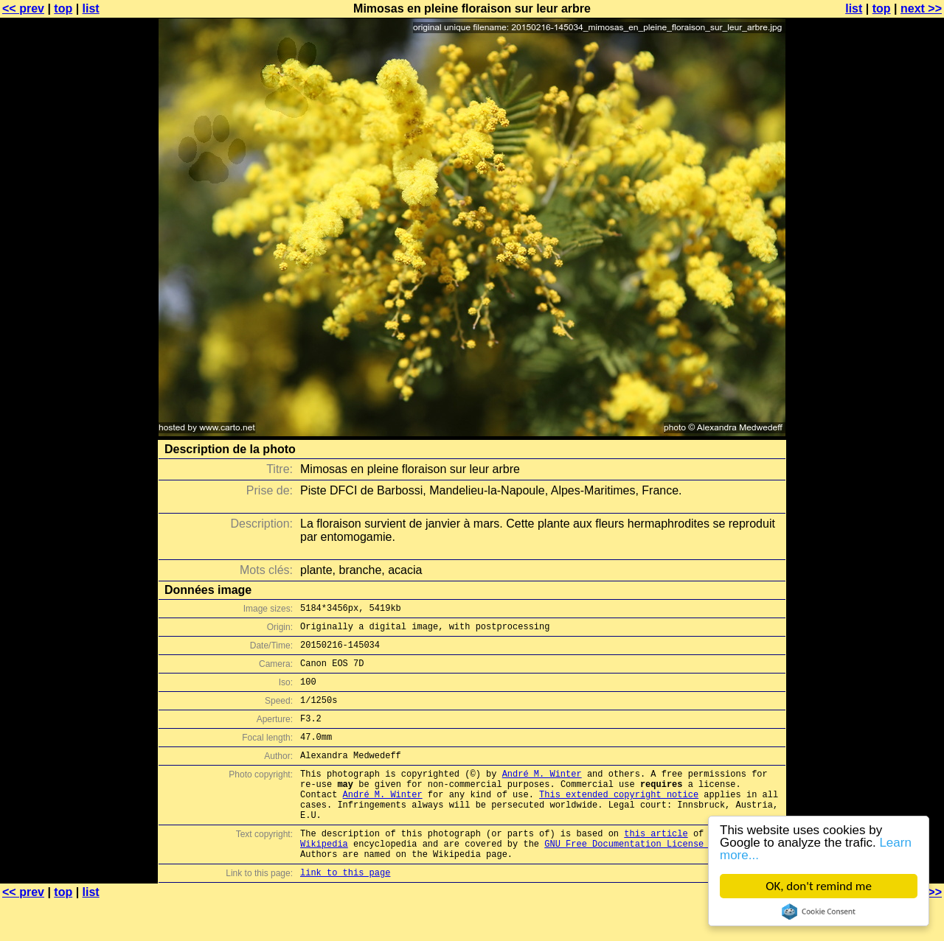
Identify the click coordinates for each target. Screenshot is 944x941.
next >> (921, 8)
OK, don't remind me (819, 886)
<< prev (23, 8)
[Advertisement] (884, 365)
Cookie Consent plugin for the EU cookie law (819, 911)
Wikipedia (324, 878)
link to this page (345, 912)
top (63, 8)
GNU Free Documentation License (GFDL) (642, 878)
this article (655, 866)
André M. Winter (542, 795)
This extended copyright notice (618, 820)
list (91, 8)
